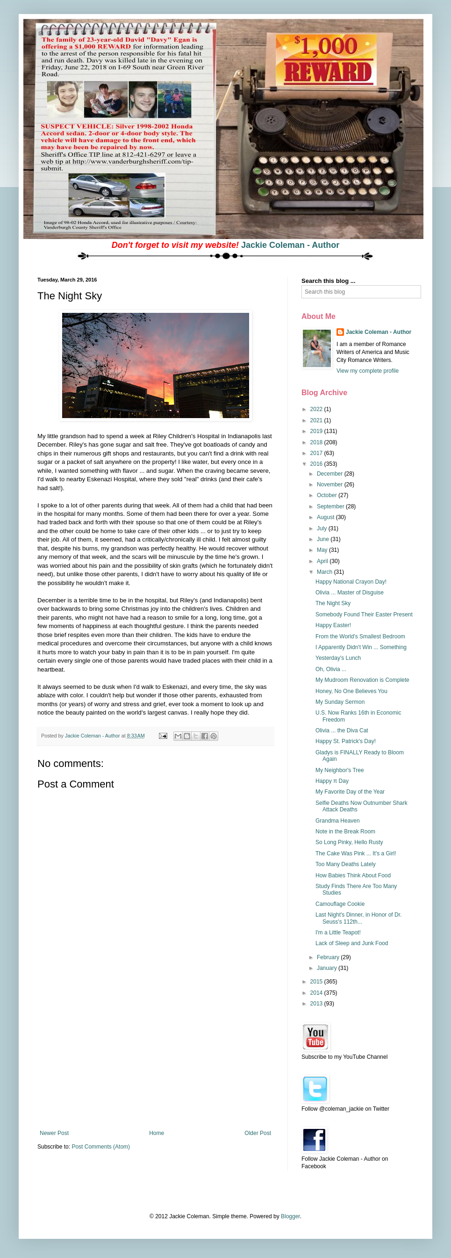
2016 (317, 464)
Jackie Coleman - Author (290, 245)
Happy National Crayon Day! (351, 581)
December (330, 473)
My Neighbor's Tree (339, 770)
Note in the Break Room (345, 831)
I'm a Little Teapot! (338, 932)
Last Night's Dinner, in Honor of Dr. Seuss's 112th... (358, 918)
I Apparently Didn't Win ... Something (361, 647)
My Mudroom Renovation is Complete (362, 680)
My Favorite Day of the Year (350, 791)
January (327, 968)
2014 (317, 993)
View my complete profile (367, 371)
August (326, 517)
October (327, 495)
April (323, 561)
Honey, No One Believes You (351, 691)
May (323, 550)
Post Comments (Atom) (101, 1146)
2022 (317, 409)
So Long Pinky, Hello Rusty (349, 842)
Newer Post (54, 1133)
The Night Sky (333, 603)
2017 (317, 453)
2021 (317, 420)
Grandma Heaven (337, 820)
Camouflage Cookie (340, 904)
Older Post (257, 1133)
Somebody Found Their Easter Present (364, 614)
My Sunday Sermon (340, 702)
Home (156, 1133)
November (330, 484)
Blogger (290, 1216)
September (331, 506)
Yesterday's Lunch (338, 658)
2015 (317, 981)
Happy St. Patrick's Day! (345, 741)
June (323, 539)
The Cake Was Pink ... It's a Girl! (355, 853)
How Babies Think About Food (353, 875)
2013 (317, 1003)
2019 (317, 431)
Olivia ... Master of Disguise (349, 592)
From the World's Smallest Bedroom (360, 636)
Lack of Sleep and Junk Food (351, 943)
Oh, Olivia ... (330, 669)
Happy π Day (332, 781)
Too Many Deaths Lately (345, 864)
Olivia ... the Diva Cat (341, 730)
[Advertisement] (156, 1059)
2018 (317, 442)
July (323, 528)
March (325, 572)
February (329, 957)
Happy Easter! (333, 625)
